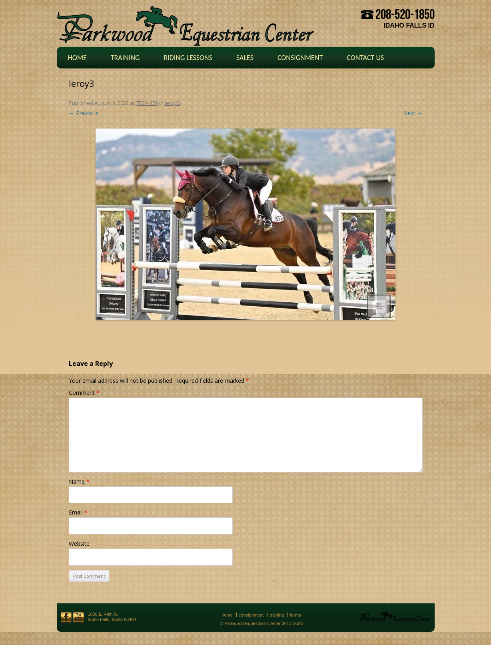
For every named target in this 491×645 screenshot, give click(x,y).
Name (79, 481)
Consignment (300, 57)
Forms (295, 615)
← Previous (83, 113)
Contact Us (365, 57)
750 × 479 (147, 102)
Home (77, 57)
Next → (413, 113)
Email (78, 512)
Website (79, 543)
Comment (84, 392)
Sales (244, 57)
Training (125, 57)
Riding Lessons (188, 57)
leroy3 (172, 102)
